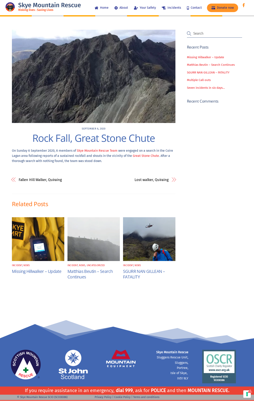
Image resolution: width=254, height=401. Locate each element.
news (26, 265)
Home (102, 8)
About (121, 8)
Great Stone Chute (146, 156)
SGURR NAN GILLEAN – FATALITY (208, 72)
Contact (194, 8)
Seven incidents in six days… (206, 88)
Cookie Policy (122, 397)
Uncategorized (96, 265)
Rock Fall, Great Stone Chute (93, 138)
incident (17, 265)
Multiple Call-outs (199, 80)
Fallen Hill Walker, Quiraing (40, 180)
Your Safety (145, 8)
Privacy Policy (103, 397)
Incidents (171, 8)
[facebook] (244, 5)
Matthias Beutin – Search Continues (211, 65)
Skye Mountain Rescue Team (97, 150)
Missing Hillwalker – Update (36, 271)
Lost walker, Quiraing (152, 180)
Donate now (223, 8)
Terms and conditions (146, 397)
